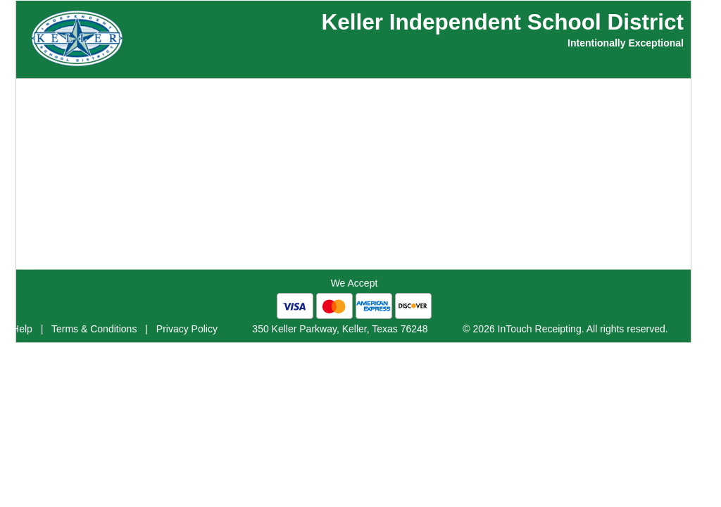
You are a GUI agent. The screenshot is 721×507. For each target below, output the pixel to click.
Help (22, 328)
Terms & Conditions (94, 328)
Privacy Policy (187, 328)
